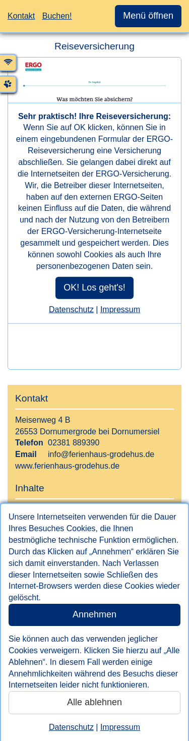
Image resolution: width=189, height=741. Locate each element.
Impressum (120, 727)
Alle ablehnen (94, 702)
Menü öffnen (148, 16)
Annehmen (94, 614)
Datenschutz (71, 727)
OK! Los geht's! (94, 287)
